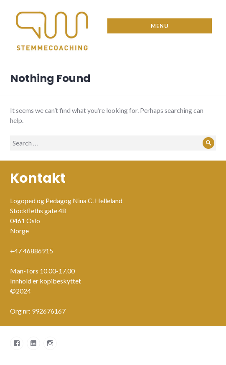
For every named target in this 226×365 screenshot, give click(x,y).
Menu (159, 26)
